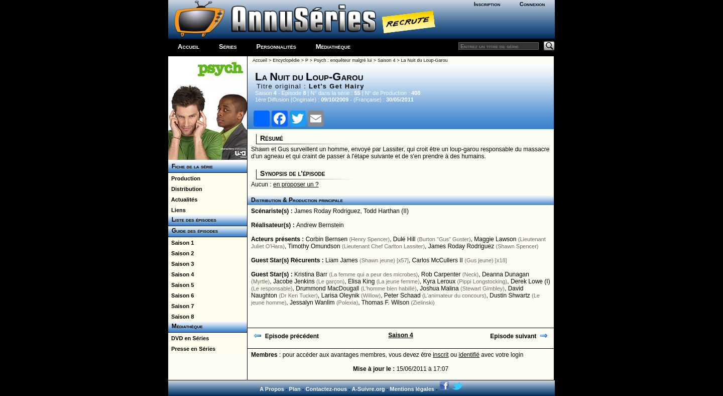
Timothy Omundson (314, 246)
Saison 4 (181, 274)
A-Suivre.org (368, 389)
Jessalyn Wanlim (312, 302)
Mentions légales (412, 389)
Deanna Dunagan (505, 274)
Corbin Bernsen (326, 239)
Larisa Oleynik (340, 295)
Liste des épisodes (192, 219)
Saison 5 (181, 285)
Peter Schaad (402, 295)
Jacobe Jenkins (294, 281)
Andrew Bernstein (320, 225)
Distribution (185, 189)
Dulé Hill (404, 239)
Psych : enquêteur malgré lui (343, 60)
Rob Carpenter (441, 274)
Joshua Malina (439, 288)
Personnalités (276, 46)
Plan (295, 389)
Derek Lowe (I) (530, 281)
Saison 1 (181, 243)
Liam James (341, 260)
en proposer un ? (296, 184)
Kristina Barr (310, 274)
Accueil (188, 46)
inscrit (440, 354)
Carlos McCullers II (437, 260)
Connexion (532, 4)
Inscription (487, 4)
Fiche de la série (190, 166)
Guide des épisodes (193, 230)
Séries (228, 46)
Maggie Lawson (495, 239)
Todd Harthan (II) (386, 211)
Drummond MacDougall (327, 288)
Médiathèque (333, 46)
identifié (469, 354)
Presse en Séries (191, 349)
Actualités (182, 199)
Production (184, 178)
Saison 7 (181, 306)
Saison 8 (181, 317)
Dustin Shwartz (510, 295)
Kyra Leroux (439, 281)
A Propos (272, 389)
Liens (177, 210)
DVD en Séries (188, 338)
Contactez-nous (326, 389)
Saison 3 (181, 264)
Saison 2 (181, 253)
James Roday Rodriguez (327, 211)
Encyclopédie (286, 60)
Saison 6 (181, 295)
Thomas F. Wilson (385, 302)
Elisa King (361, 281)
